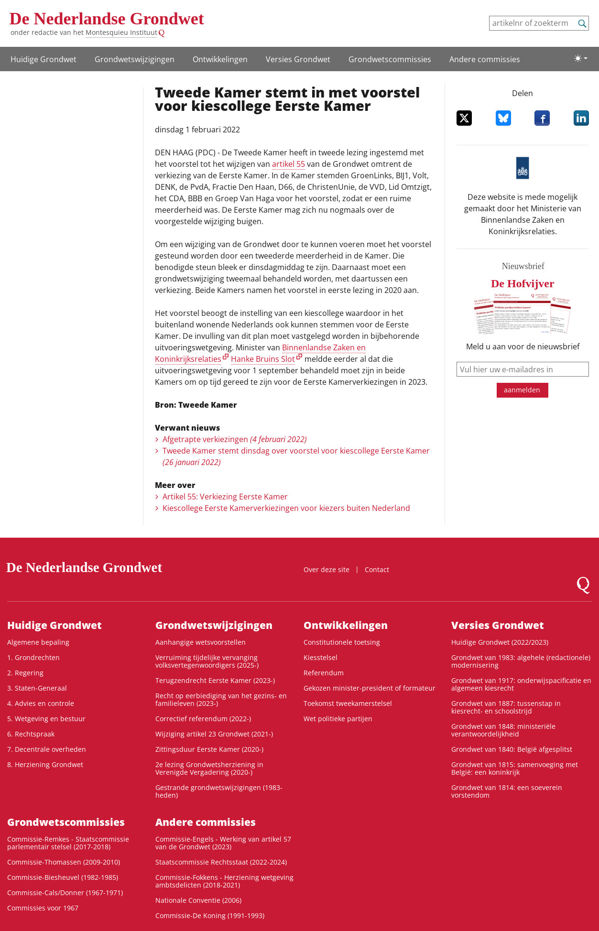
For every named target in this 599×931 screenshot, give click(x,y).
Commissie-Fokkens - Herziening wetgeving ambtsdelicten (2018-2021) (224, 881)
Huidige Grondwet (43, 59)
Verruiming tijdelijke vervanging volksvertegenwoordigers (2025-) (207, 661)
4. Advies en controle (40, 703)
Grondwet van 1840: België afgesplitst (511, 749)
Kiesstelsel (321, 657)
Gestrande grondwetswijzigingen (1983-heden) (219, 791)
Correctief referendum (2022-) (203, 718)
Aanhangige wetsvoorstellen (200, 642)
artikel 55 (288, 164)
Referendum (324, 672)
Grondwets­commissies (390, 59)
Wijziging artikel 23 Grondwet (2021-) (214, 733)
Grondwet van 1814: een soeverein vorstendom (506, 791)
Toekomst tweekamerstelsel (348, 703)
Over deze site (326, 569)
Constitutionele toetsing (342, 642)
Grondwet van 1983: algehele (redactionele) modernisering (520, 661)
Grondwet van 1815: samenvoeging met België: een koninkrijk (514, 768)
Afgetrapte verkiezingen (235, 439)
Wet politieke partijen (338, 718)
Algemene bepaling (38, 642)
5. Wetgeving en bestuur (46, 718)
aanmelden (522, 389)
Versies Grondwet (298, 59)
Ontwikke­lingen (220, 59)
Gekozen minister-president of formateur (370, 688)
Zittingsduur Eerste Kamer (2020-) (209, 749)
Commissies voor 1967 (42, 907)
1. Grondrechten (33, 657)
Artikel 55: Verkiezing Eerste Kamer (225, 496)
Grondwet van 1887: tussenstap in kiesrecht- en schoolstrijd (506, 707)
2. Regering (25, 672)
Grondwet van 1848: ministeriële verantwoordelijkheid (503, 730)
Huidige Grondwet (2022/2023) (499, 642)
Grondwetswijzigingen (134, 59)
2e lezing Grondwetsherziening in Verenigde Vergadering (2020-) (209, 768)
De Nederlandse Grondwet (107, 18)
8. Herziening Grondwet (45, 764)
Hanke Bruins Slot (263, 359)
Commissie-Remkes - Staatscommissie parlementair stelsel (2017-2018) (68, 842)
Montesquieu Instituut (121, 32)
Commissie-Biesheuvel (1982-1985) (62, 877)
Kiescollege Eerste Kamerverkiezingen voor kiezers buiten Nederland (286, 508)
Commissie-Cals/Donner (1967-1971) (65, 892)
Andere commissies (484, 59)
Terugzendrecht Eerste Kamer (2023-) (215, 680)
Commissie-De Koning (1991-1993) (209, 915)
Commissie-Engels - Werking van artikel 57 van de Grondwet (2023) (223, 842)
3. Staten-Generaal (37, 688)
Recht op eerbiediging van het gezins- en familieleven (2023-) (221, 699)
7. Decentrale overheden (46, 749)
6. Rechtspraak (30, 733)
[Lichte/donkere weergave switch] (581, 58)
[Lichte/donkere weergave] (581, 58)
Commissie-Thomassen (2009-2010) (63, 861)
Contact (377, 569)
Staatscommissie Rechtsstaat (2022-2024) (221, 861)
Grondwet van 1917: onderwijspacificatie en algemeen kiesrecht (521, 684)
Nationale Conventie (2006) (198, 900)
